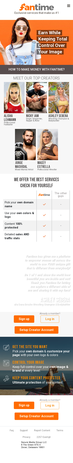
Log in (49, 319)
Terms (59, 430)
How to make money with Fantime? (37, 69)
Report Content (42, 430)
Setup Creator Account (36, 330)
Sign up (24, 319)
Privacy (26, 437)
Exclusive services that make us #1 (36, 8)
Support (24, 430)
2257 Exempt (44, 437)
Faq (12, 430)
